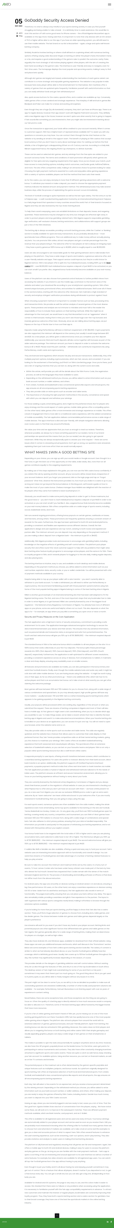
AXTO (20, 33)
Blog (20, 36)
